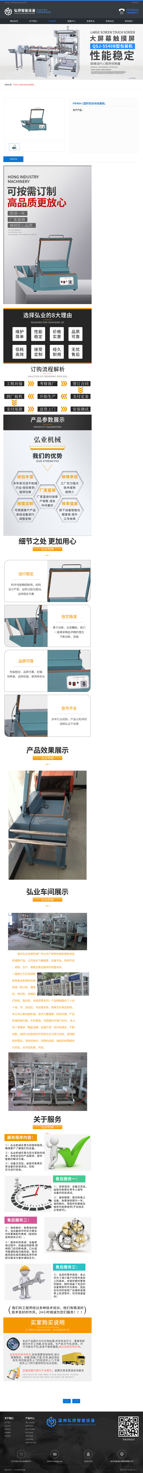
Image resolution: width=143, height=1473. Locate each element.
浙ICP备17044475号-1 (128, 1470)
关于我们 (33, 21)
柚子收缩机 (29, 1432)
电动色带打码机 (30, 1442)
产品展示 (52, 21)
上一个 (66, 1401)
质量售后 (91, 21)
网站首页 (14, 21)
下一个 (76, 1401)
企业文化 (7, 1426)
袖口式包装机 (30, 1422)
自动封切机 (29, 1439)
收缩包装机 (29, 1426)
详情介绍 (13, 159)
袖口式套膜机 (30, 1429)
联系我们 (129, 21)
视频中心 (71, 21)
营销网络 (7, 1432)
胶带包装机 (29, 1436)
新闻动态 (110, 21)
